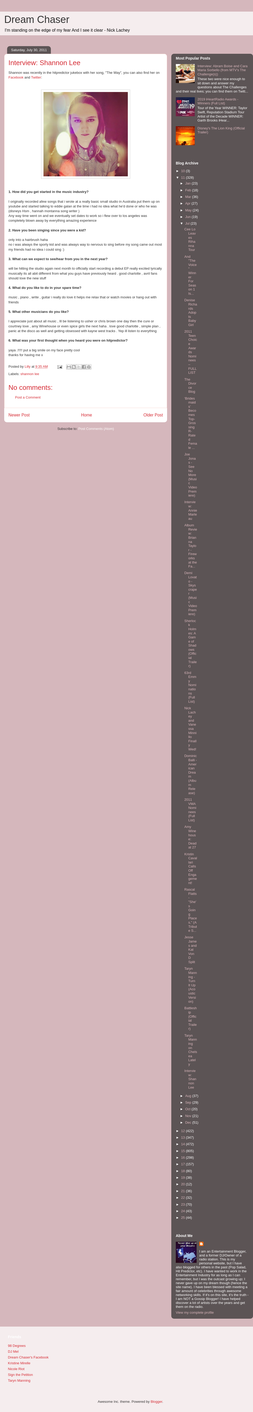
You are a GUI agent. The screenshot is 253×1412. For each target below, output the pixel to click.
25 (183, 1218)
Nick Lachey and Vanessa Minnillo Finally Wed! (190, 728)
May (189, 210)
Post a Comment (28, 397)
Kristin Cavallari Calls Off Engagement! (190, 868)
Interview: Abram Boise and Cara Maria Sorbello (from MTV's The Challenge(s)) (222, 70)
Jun (188, 217)
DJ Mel (13, 1351)
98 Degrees (17, 1346)
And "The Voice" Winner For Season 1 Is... (190, 275)
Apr (188, 203)
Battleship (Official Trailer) (190, 1018)
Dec (188, 1122)
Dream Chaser (36, 19)
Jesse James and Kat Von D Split (190, 949)
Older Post (153, 415)
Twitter (36, 77)
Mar (188, 197)
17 (183, 1164)
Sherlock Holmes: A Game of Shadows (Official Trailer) (190, 643)
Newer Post (19, 415)
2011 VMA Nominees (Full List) (190, 810)
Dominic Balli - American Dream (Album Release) (190, 774)
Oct (188, 1109)
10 (183, 171)
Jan (188, 183)
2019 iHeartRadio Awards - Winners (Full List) (217, 101)
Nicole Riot (16, 1369)
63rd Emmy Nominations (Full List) (190, 687)
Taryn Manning (19, 1380)
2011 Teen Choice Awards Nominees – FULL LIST (190, 352)
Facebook (15, 77)
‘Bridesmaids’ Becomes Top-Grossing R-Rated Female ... (190, 423)
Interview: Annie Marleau (190, 510)
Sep (188, 1102)
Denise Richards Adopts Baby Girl (190, 312)
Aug (188, 1096)
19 (183, 1178)
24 (183, 1211)
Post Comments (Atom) (96, 429)
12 (183, 1131)
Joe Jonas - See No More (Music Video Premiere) (190, 474)
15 (183, 1151)
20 (183, 1184)
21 (183, 1191)
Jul (188, 223)
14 (183, 1144)
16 (183, 1157)
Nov (188, 1116)
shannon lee (30, 374)
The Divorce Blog (190, 385)
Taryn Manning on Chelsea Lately (190, 1049)
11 (183, 177)
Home (86, 415)
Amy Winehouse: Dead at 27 (190, 837)
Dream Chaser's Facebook (28, 1357)
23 (183, 1204)
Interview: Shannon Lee (190, 1079)
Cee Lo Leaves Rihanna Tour (190, 239)
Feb (188, 190)
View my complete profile (195, 1312)
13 (183, 1137)
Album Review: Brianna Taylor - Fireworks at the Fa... (190, 545)
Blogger (156, 1402)
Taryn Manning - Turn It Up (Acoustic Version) (190, 985)
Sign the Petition (20, 1375)
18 (183, 1171)
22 (183, 1198)
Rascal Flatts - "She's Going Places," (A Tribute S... (190, 910)
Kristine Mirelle (19, 1363)
